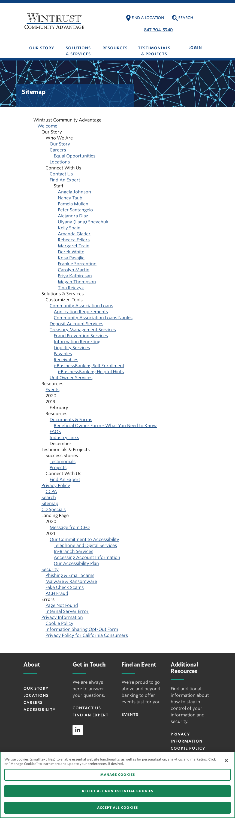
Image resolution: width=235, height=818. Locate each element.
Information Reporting (77, 341)
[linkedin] (78, 730)
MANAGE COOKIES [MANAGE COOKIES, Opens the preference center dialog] (117, 775)
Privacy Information (62, 617)
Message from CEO (70, 527)
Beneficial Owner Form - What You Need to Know (105, 425)
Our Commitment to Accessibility (84, 539)
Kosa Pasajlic (71, 257)
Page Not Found (62, 605)
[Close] (226, 761)
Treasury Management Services (83, 329)
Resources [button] (115, 48)
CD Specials (53, 509)
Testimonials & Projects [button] (154, 51)
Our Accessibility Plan (76, 563)
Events (52, 389)
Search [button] (185, 18)
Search (48, 497)
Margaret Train (73, 245)
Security (50, 569)
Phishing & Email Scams (70, 575)
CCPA (51, 491)
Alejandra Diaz (73, 215)
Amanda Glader (74, 233)
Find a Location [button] (148, 18)
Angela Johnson (74, 191)
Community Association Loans (81, 305)
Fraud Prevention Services (81, 335)
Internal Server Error (67, 611)
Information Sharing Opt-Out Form (82, 629)
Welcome (47, 126)
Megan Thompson (77, 281)
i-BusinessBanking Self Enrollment (89, 365)
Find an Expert (91, 715)
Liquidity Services (72, 347)
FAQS (55, 431)
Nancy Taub (70, 197)
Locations (60, 162)
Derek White (71, 251)
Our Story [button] (41, 48)
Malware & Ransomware (71, 581)
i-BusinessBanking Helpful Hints (91, 371)
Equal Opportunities (74, 156)
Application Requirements (81, 311)
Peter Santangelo (75, 209)
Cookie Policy (59, 623)
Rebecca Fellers (74, 239)
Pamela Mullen (73, 203)
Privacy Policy (55, 485)
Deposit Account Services (76, 323)
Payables (63, 353)
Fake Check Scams (65, 587)
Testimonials (63, 461)
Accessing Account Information (87, 557)
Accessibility (39, 709)
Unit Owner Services (71, 377)
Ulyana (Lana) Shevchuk (83, 221)
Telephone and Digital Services (85, 545)
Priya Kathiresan (75, 275)
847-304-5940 (158, 29)
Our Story (60, 144)
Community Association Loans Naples (93, 317)
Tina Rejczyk (71, 287)
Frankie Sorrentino (77, 263)
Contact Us (61, 174)
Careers (58, 150)
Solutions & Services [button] (78, 51)
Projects (58, 467)
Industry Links (64, 437)
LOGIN (195, 47)
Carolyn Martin (73, 269)
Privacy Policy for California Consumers (87, 635)
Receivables (66, 359)
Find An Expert (65, 180)
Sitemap (49, 503)
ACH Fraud (57, 593)
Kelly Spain (69, 227)
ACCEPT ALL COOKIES (117, 807)
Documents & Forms (71, 419)
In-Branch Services (73, 551)
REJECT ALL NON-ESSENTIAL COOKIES (117, 791)
